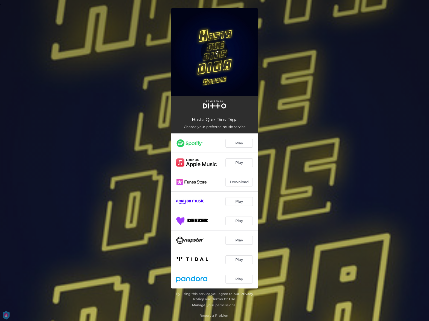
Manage (198, 305)
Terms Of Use (223, 299)
